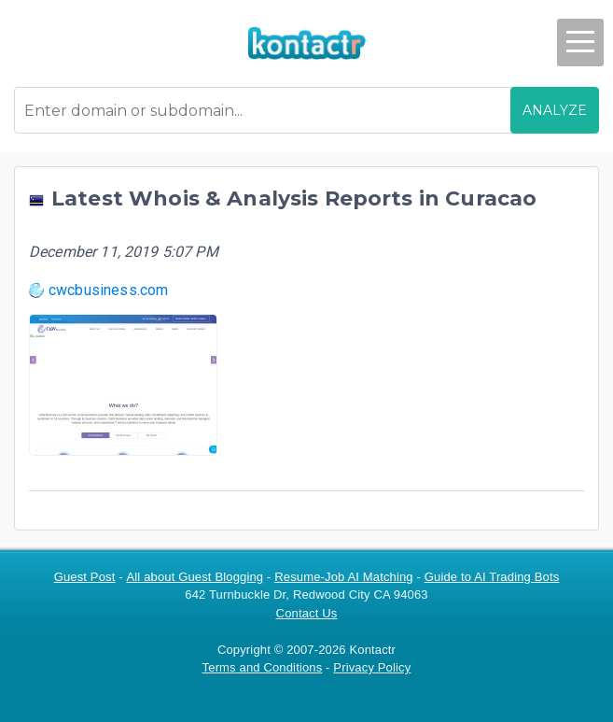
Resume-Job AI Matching (343, 577)
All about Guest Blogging (195, 577)
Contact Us (307, 613)
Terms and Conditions (262, 667)
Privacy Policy (372, 667)
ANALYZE (554, 110)
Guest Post (85, 577)
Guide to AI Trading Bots (492, 577)
